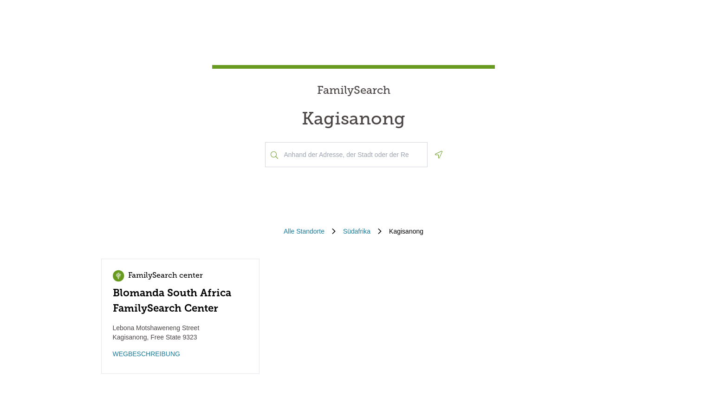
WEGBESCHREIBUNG (146, 354)
